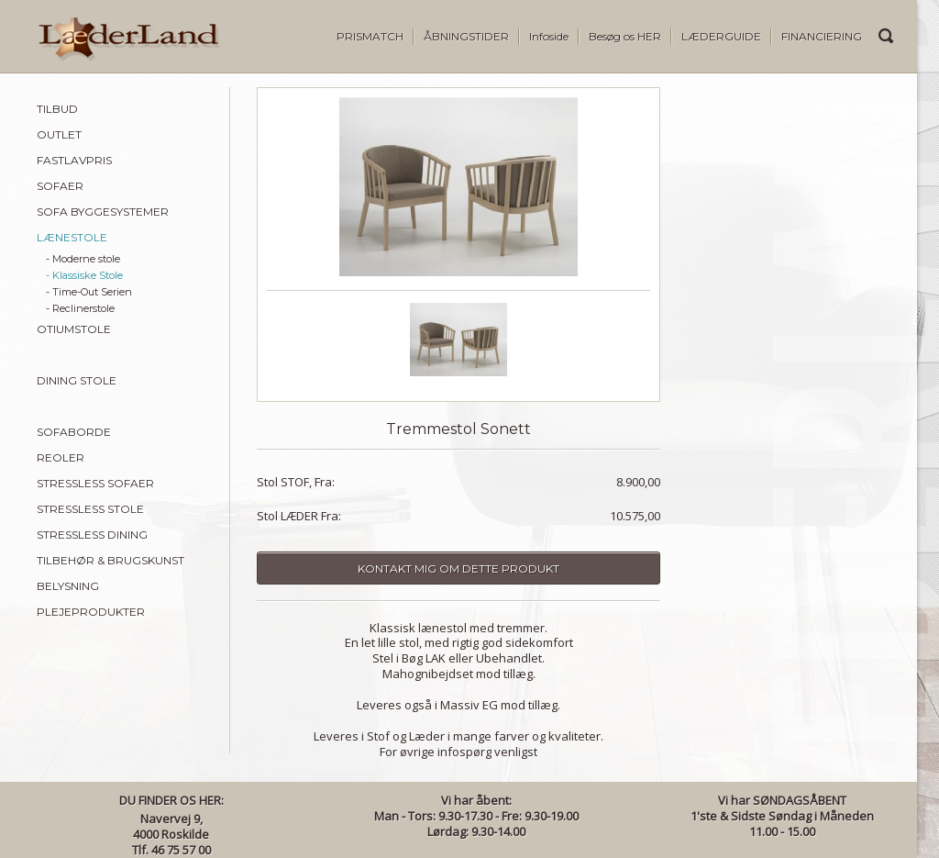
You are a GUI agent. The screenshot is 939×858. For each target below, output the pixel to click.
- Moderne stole (83, 258)
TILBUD (57, 109)
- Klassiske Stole (84, 275)
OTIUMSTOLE (74, 329)
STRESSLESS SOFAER (95, 483)
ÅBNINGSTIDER (466, 36)
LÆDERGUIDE (721, 36)
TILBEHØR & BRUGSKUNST (110, 560)
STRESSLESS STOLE (90, 509)
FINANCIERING (821, 36)
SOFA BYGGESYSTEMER (103, 211)
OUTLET (59, 134)
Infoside (549, 36)
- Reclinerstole (80, 308)
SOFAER (60, 186)
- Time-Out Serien (89, 291)
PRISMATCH (370, 36)
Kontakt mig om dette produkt (458, 568)
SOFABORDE (74, 432)
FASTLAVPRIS (74, 160)
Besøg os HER (625, 36)
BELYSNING (68, 586)
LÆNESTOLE (72, 237)
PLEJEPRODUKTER (91, 611)
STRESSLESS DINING (92, 534)
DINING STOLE (76, 380)
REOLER (60, 457)
